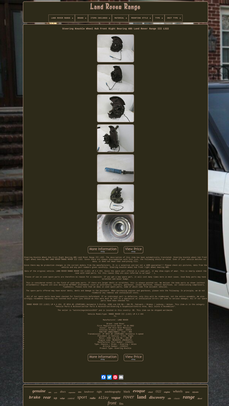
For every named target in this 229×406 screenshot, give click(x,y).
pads (55, 392)
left (55, 398)
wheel (150, 392)
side (169, 398)
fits (121, 403)
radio (93, 398)
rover (128, 397)
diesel (200, 398)
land (141, 397)
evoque (139, 390)
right (99, 391)
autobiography (113, 391)
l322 (158, 391)
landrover (89, 391)
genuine (39, 391)
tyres (187, 392)
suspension (71, 392)
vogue (115, 398)
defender (195, 392)
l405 (49, 392)
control (71, 398)
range (189, 397)
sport (82, 397)
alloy (103, 398)
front (112, 402)
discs (63, 391)
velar (62, 398)
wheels (177, 391)
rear (47, 397)
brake (34, 397)
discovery (157, 397)
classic (177, 398)
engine (167, 392)
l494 (79, 392)
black (127, 391)
